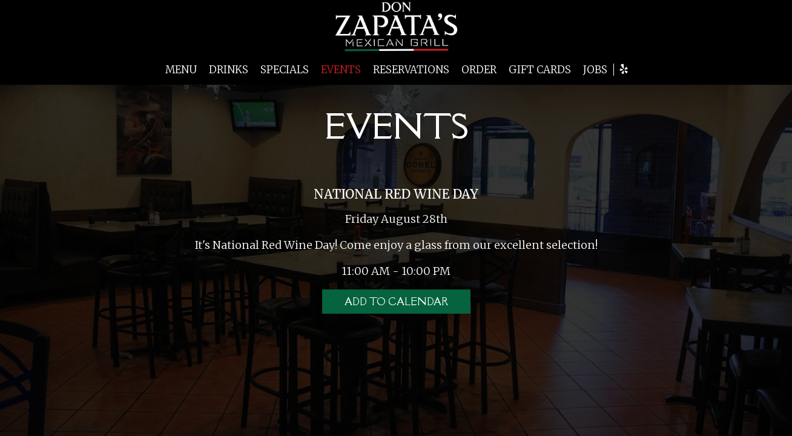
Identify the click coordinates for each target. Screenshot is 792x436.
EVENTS (341, 70)
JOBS (595, 70)
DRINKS (228, 70)
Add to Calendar (396, 301)
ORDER (479, 70)
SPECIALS (284, 70)
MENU (181, 70)
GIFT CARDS (540, 70)
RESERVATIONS (411, 70)
